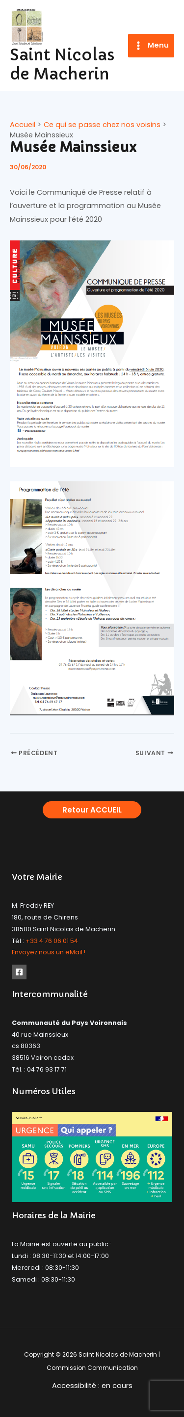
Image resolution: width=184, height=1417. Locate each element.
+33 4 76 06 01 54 (52, 941)
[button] (92, 809)
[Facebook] (19, 972)
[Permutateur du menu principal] (151, 46)
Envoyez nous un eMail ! (48, 952)
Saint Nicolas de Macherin (62, 64)
